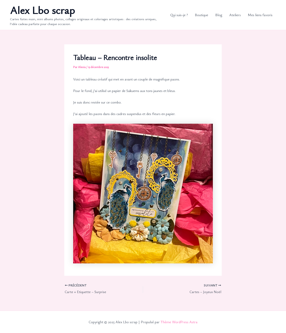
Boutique (201, 14)
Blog (218, 14)
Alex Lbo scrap (42, 10)
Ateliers (235, 14)
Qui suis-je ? (179, 14)
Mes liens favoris (260, 14)
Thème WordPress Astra (179, 321)
